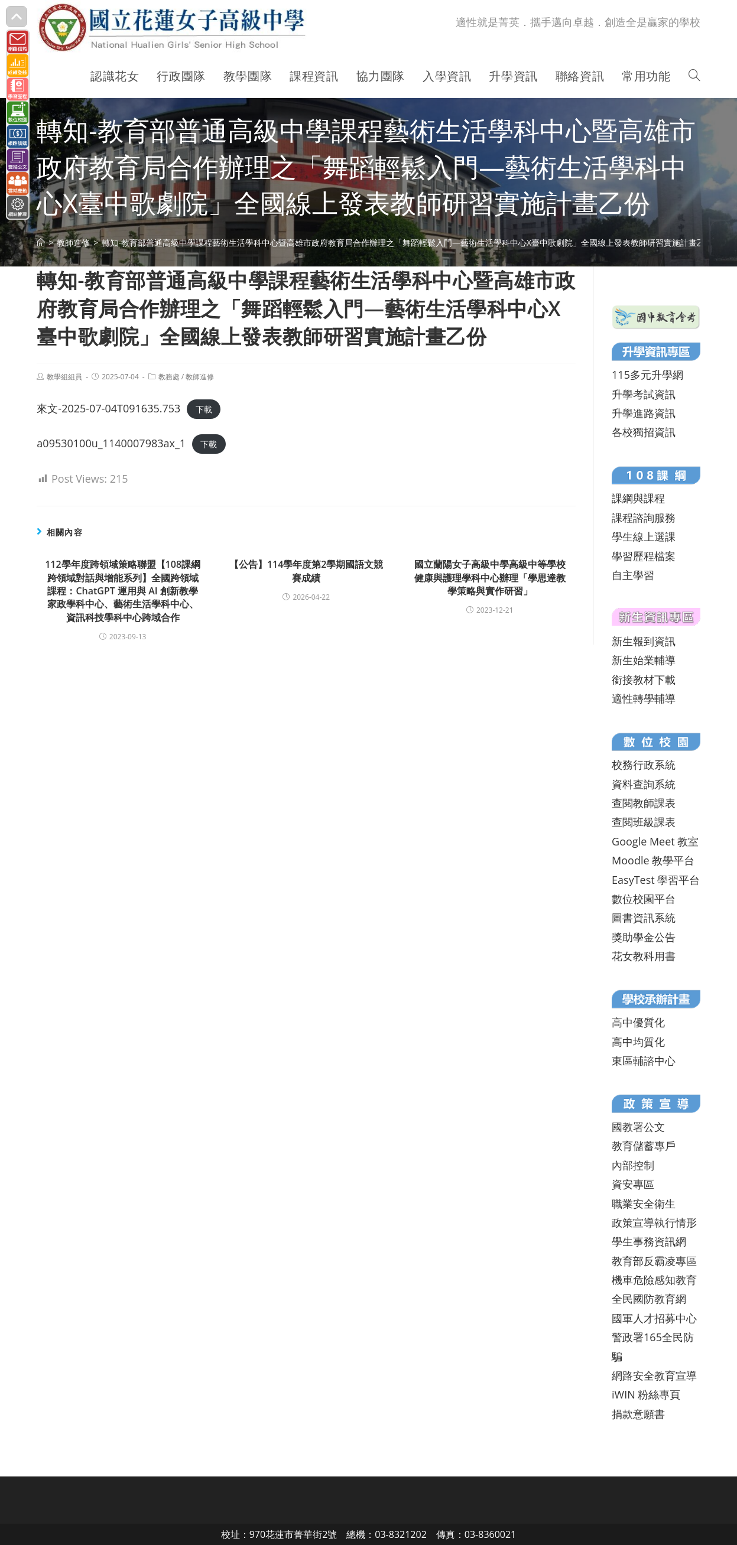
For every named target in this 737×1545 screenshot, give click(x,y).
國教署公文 (638, 1127)
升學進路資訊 (644, 413)
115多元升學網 (647, 374)
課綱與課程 (638, 498)
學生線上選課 (644, 536)
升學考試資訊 (644, 394)
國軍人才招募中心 (654, 1318)
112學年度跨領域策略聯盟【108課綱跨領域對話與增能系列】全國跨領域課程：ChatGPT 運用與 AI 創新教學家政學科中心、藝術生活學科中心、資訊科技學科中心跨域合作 (122, 591)
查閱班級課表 (644, 822)
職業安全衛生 (644, 1203)
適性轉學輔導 (644, 698)
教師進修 (200, 377)
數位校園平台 (644, 899)
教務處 (169, 377)
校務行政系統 (644, 764)
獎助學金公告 (644, 937)
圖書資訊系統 (644, 917)
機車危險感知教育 (654, 1280)
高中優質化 (638, 1022)
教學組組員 (64, 377)
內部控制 (633, 1165)
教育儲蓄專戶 (644, 1146)
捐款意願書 (638, 1414)
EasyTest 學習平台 (656, 880)
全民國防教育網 (649, 1299)
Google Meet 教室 (655, 841)
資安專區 (633, 1184)
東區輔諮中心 (644, 1060)
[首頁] (41, 242)
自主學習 (633, 575)
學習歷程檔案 (644, 556)
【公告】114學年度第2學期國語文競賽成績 (306, 571)
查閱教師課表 (644, 803)
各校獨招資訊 (644, 432)
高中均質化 (638, 1042)
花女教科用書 (644, 956)
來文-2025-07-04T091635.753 (108, 408)
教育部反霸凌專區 (654, 1261)
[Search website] (694, 76)
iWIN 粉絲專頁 (646, 1394)
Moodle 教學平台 (653, 860)
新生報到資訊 (644, 641)
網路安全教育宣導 (654, 1375)
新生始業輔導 (644, 660)
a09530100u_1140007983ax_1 (111, 443)
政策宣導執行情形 (654, 1222)
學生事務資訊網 (649, 1241)
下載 (204, 409)
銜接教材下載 (644, 679)
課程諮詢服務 (644, 517)
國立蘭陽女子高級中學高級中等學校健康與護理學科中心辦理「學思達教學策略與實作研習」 (490, 577)
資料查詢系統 (644, 784)
